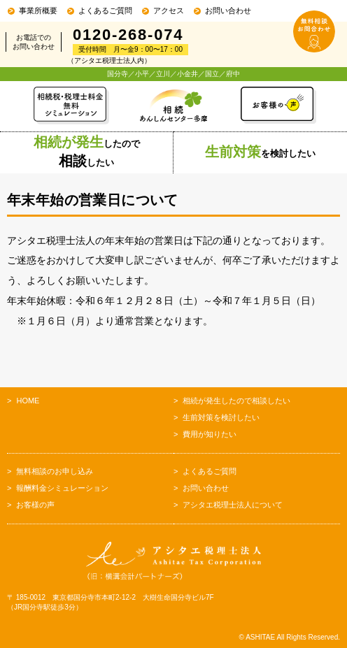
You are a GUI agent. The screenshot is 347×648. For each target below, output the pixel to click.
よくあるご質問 (105, 10)
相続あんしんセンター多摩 (173, 105)
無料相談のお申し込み (54, 471)
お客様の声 (35, 505)
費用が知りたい (209, 434)
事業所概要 (38, 10)
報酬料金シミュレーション (62, 488)
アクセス (168, 10)
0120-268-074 (128, 34)
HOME (27, 400)
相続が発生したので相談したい (236, 400)
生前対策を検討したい (221, 417)
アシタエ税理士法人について (233, 505)
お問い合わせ (228, 10)
